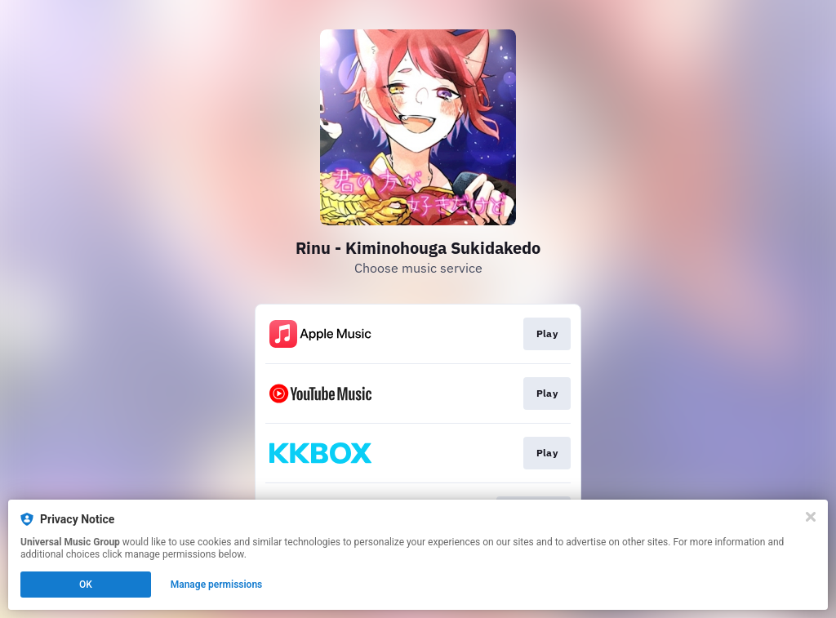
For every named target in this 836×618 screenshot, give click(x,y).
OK (85, 584)
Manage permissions (217, 584)
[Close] (811, 517)
